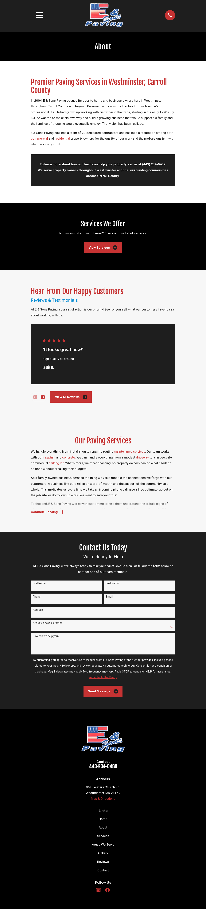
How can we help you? (46, 636)
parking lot (56, 463)
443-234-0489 (103, 766)
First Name (39, 583)
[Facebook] (107, 890)
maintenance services (129, 451)
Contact (103, 870)
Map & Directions (103, 798)
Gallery (103, 853)
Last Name (112, 583)
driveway (143, 457)
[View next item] (43, 397)
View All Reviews (71, 397)
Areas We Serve (103, 844)
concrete (68, 457)
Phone (37, 596)
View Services (103, 247)
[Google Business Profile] (98, 890)
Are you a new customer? (48, 622)
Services (103, 836)
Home (103, 819)
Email (109, 596)
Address (38, 609)
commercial (40, 138)
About (103, 827)
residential (62, 138)
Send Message (103, 691)
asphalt (50, 457)
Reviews (103, 862)
